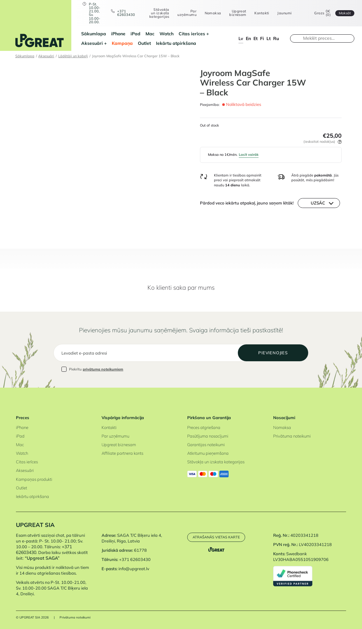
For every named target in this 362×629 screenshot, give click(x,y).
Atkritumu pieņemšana (208, 453)
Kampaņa (122, 43)
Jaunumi (284, 13)
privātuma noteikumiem (103, 369)
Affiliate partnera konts (122, 453)
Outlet (144, 43)
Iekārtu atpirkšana (176, 43)
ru (276, 38)
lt (268, 38)
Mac (150, 34)
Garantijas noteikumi (206, 444)
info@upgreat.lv (133, 568)
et (255, 38)
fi (262, 38)
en (248, 38)
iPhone (118, 34)
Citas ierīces (192, 34)
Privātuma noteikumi (292, 436)
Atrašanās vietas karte (216, 537)
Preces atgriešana (203, 427)
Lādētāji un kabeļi (73, 56)
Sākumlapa (93, 34)
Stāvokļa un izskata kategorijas (159, 13)
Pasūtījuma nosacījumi (207, 436)
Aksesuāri (92, 43)
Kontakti (261, 13)
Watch (167, 34)
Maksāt (345, 13)
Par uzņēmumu (186, 13)
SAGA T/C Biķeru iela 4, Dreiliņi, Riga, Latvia (132, 538)
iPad (135, 34)
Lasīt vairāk (249, 154)
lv (240, 38)
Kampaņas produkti (34, 479)
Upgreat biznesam (237, 13)
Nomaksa (213, 13)
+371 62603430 (126, 13)
